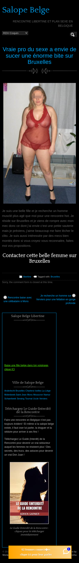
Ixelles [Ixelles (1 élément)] (38, 390)
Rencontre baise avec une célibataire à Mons (18, 299)
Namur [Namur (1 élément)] (47, 394)
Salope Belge (26, 10)
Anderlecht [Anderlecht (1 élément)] (9, 390)
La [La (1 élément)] (43, 390)
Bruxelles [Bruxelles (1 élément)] (20, 390)
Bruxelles (55, 276)
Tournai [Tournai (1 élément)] (28, 398)
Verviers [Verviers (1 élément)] (43, 398)
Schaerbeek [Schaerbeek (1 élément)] (10, 398)
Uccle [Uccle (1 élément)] (36, 398)
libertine (27, 276)
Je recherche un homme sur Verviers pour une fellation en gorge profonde (55, 299)
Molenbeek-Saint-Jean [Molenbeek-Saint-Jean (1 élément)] (15, 394)
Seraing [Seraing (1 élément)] (20, 398)
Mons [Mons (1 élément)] (30, 394)
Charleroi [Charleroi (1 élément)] (29, 390)
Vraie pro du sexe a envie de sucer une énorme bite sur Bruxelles (39, 55)
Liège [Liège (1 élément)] (48, 390)
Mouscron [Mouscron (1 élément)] (38, 394)
